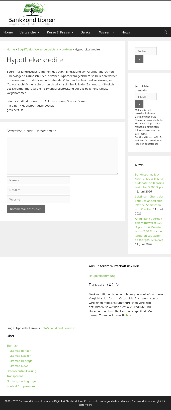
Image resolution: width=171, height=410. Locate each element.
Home (8, 32)
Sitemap (12, 345)
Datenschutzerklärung (21, 371)
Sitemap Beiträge (21, 361)
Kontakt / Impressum (21, 386)
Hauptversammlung (102, 276)
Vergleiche (32, 32)
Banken (87, 32)
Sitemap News (19, 366)
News (125, 32)
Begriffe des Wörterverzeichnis (38, 49)
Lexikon (67, 49)
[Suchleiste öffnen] (165, 32)
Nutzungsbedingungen (22, 381)
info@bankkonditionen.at (58, 328)
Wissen (108, 32)
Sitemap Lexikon (20, 356)
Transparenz (15, 376)
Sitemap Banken (20, 351)
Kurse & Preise (62, 32)
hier (128, 315)
